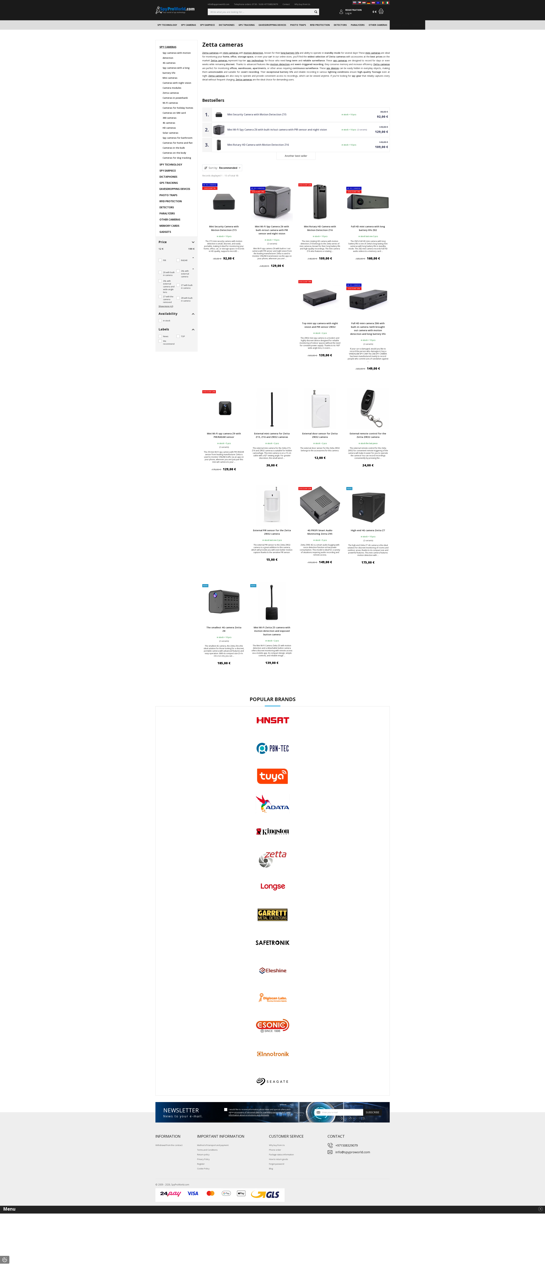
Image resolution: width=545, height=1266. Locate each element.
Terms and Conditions (207, 1149)
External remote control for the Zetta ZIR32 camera (368, 435)
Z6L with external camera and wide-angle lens (168, 286)
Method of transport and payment (213, 1145)
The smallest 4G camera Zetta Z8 (223, 629)
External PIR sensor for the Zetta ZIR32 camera (272, 532)
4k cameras (169, 122)
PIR (164, 260)
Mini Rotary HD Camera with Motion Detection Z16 (258, 144)
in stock (166, 320)
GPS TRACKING (247, 24)
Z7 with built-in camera (187, 286)
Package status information (281, 1154)
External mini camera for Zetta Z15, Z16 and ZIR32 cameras (272, 435)
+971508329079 (346, 1145)
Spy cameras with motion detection (177, 55)
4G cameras (169, 62)
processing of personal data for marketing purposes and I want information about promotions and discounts (260, 1113)
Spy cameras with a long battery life (176, 70)
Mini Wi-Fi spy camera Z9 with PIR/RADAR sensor (224, 435)
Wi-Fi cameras (170, 102)
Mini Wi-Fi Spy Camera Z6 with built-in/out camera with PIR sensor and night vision (277, 129)
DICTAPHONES (226, 24)
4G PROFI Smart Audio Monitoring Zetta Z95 (319, 532)
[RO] (382, 2)
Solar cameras (170, 132)
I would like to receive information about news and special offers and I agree (260, 1112)
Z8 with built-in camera (187, 299)
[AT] (373, 2)
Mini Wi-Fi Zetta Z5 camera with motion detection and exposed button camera (272, 631)
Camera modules (172, 87)
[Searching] (263, 12)
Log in (348, 13)
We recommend (168, 342)
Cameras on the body (174, 152)
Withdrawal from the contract (168, 1145)
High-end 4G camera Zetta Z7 (368, 530)
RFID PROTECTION (320, 24)
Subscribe (372, 1112)
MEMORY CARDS (400, 24)
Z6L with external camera (185, 274)
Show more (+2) (166, 306)
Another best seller (296, 156)
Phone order (275, 1149)
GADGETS (418, 24)
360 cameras (169, 117)
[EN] (378, 2)
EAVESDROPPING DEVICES (272, 24)
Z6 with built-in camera (169, 274)
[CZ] (359, 2)
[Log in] (341, 12)
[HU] (364, 2)
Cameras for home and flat (178, 142)
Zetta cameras (171, 92)
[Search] (316, 12)
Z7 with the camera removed (168, 299)
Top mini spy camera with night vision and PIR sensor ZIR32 (320, 325)
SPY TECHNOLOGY (167, 24)
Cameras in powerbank (175, 97)
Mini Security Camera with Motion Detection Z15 (256, 114)
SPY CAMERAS (188, 24)
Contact (286, 4)
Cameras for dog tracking (177, 157)
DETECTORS (340, 24)
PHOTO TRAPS (298, 24)
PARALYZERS (358, 24)
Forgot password (276, 1163)
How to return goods (278, 1159)
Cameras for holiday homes (178, 107)
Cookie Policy (203, 1168)
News (165, 336)
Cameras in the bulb (174, 147)
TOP (183, 336)
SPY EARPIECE (207, 24)
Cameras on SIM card (174, 112)
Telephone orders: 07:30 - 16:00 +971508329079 (256, 4)
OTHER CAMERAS (378, 24)
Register (201, 1163)
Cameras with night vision (177, 82)
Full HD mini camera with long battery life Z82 (368, 228)
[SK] (354, 2)
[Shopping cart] (381, 11)
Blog (271, 1168)
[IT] (387, 2)
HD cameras (169, 127)
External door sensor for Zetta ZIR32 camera (320, 435)
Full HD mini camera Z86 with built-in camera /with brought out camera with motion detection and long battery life (368, 328)
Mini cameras (170, 77)
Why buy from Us (302, 4)
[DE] (368, 2)
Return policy (203, 1154)
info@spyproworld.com (218, 4)
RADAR (184, 260)
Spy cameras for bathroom (177, 137)
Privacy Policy (203, 1159)
